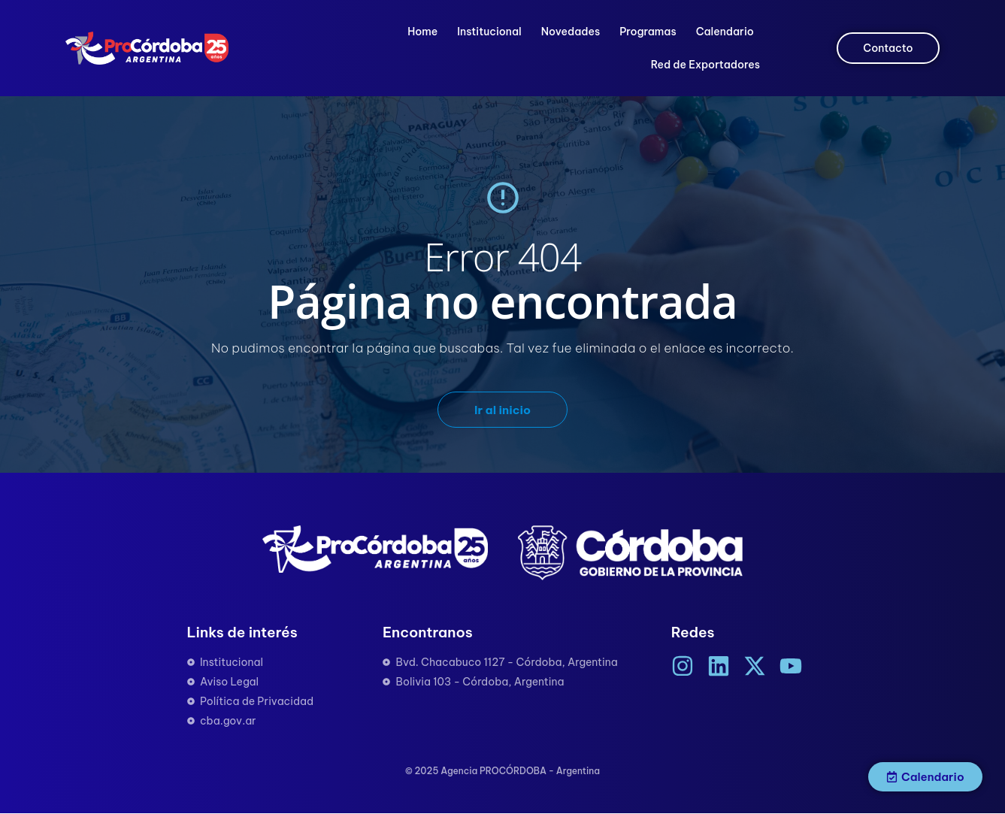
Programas (647, 31)
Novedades (570, 31)
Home (422, 31)
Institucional (489, 31)
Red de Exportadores (705, 64)
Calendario (725, 31)
